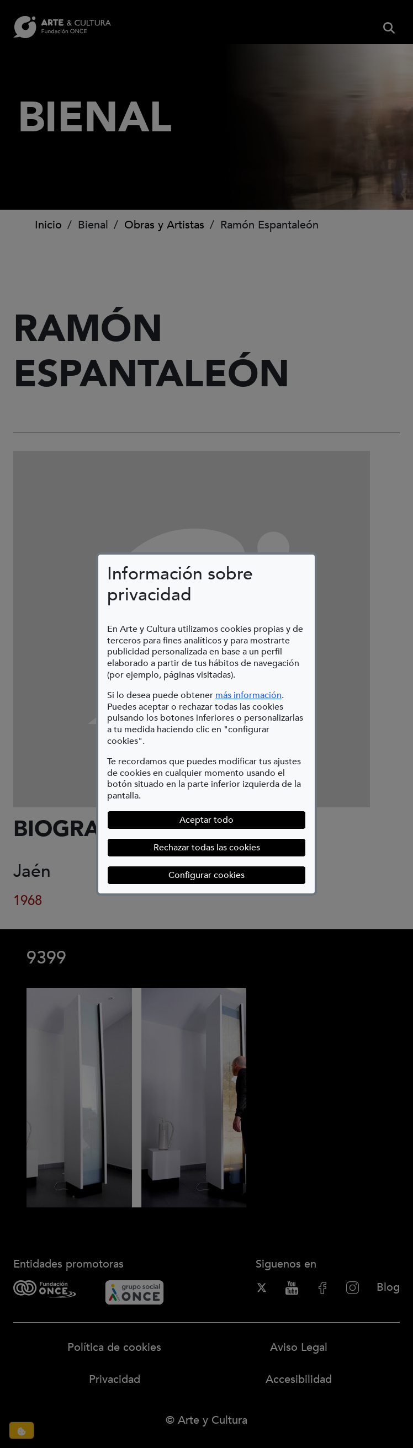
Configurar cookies (237, 875)
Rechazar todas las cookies (206, 848)
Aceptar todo (206, 820)
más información (248, 695)
